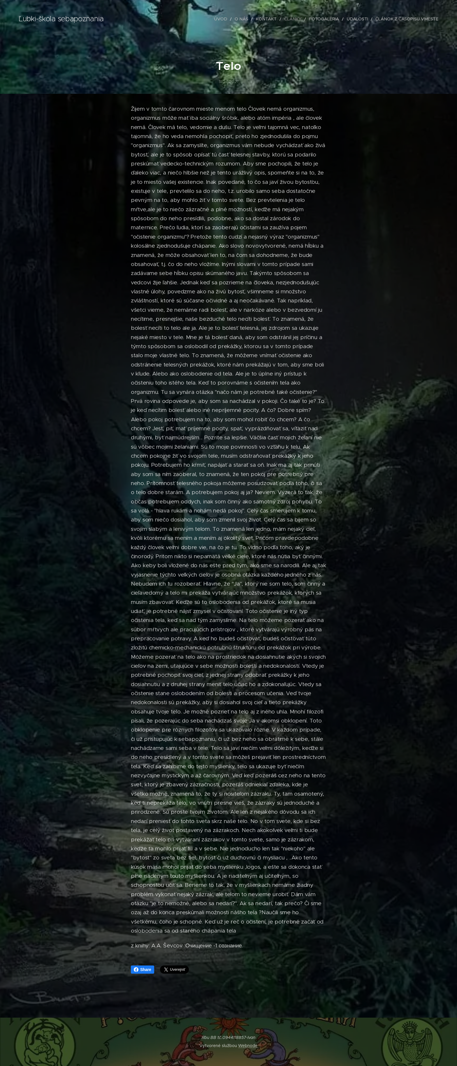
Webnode (248, 1045)
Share (142, 969)
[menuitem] (238, 19)
